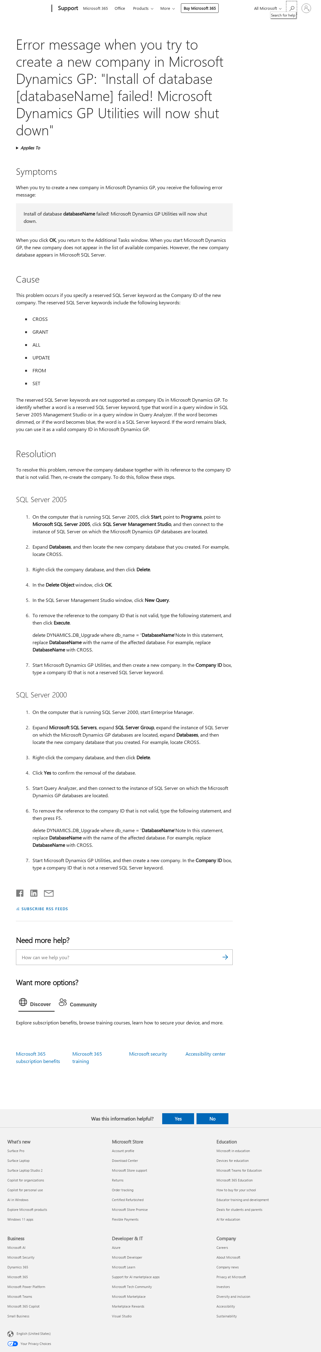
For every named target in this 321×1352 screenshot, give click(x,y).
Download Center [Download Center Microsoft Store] (125, 1160)
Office (120, 8)
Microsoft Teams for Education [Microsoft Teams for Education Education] (239, 1170)
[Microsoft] (28, 8)
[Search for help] (291, 8)
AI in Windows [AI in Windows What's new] (18, 1199)
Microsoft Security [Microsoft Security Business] (20, 1257)
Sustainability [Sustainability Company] (226, 1316)
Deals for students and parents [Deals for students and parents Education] (239, 1209)
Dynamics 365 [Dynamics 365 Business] (17, 1267)
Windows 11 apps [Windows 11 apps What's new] (20, 1219)
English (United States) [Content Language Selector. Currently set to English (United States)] (34, 1333)
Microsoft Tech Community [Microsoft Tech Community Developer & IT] (132, 1286)
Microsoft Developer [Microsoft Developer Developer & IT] (127, 1257)
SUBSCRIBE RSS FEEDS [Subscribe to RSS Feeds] (44, 908)
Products (141, 8)
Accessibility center (205, 1053)
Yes (178, 1119)
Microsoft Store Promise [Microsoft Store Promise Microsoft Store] (130, 1209)
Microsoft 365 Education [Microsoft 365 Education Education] (234, 1180)
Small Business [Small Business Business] (18, 1316)
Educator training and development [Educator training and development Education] (242, 1199)
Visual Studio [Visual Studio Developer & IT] (122, 1316)
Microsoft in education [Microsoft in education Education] (233, 1150)
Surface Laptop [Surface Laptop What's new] (18, 1160)
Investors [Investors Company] (223, 1286)
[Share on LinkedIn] (31, 892)
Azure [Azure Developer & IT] (116, 1247)
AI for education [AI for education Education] (228, 1219)
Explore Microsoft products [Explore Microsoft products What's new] (27, 1209)
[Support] (67, 8)
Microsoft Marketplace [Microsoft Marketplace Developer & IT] (129, 1296)
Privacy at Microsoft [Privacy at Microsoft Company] (231, 1277)
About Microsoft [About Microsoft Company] (228, 1257)
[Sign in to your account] (306, 8)
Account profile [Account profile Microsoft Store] (123, 1150)
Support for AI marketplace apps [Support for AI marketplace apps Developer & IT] (136, 1277)
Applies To (30, 148)
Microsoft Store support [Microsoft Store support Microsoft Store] (129, 1170)
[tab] (36, 1004)
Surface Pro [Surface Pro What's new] (15, 1150)
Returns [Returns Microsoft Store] (118, 1180)
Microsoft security (148, 1053)
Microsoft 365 (95, 8)
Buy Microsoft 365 (200, 8)
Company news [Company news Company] (227, 1267)
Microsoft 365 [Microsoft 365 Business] (17, 1277)
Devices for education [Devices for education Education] (232, 1160)
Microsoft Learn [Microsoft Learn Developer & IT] (123, 1267)
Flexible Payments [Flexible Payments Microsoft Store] (125, 1219)
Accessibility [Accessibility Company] (225, 1306)
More (165, 8)
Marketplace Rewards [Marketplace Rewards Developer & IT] (128, 1306)
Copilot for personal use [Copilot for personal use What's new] (25, 1190)
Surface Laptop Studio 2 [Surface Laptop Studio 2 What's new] (25, 1170)
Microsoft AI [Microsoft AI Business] (16, 1247)
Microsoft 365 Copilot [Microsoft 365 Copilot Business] (23, 1306)
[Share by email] (46, 892)
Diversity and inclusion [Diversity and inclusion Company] (233, 1296)
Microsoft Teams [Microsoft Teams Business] (19, 1296)
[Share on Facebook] (20, 892)
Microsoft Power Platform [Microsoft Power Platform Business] (26, 1286)
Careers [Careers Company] (222, 1247)
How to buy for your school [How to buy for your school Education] (236, 1190)
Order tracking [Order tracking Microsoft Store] (122, 1190)
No (212, 1119)
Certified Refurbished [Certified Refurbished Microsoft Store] (127, 1199)
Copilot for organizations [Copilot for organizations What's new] (25, 1180)
